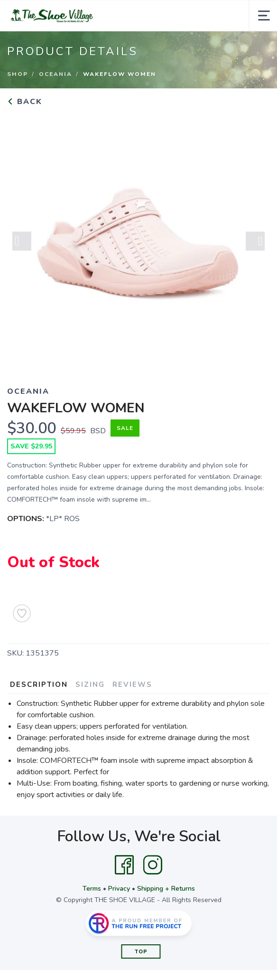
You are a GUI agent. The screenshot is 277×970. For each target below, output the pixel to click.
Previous (21, 242)
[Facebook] (124, 865)
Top (141, 951)
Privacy (119, 888)
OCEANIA (55, 74)
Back (24, 101)
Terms (92, 888)
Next (255, 242)
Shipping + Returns (166, 888)
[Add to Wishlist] (22, 613)
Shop (17, 74)
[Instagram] (152, 865)
